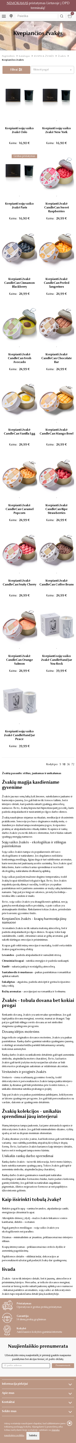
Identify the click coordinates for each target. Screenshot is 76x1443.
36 (68, 764)
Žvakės (62, 56)
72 (72, 764)
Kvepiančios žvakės (13, 60)
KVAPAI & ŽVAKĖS (44, 56)
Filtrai (16, 69)
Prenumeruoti (63, 1365)
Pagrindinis (8, 56)
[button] (52, 70)
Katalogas (24, 56)
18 (64, 764)
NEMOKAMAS (17, 3)
